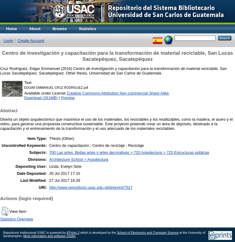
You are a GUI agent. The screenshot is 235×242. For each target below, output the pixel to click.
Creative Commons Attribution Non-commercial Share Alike (118, 93)
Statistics (87, 28)
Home (11, 28)
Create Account (30, 40)
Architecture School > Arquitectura (78, 159)
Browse (60, 28)
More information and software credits (49, 236)
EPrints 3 (73, 232)
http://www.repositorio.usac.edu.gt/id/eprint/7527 (90, 187)
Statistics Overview (16, 219)
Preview (68, 97)
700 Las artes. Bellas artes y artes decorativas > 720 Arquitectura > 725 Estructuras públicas (129, 152)
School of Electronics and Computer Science (148, 232)
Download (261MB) (41, 97)
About (35, 28)
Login (8, 40)
